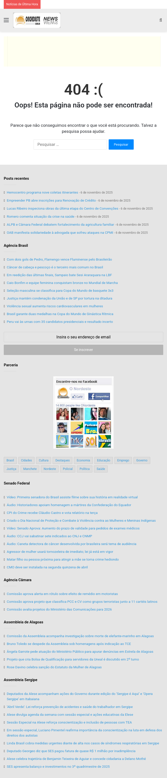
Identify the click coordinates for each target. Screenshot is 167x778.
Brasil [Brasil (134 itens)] (10, 460)
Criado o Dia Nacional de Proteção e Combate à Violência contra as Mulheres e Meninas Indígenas (81, 520)
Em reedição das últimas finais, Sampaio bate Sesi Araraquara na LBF (59, 275)
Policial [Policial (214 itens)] (68, 469)
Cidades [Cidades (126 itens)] (26, 460)
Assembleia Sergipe (20, 680)
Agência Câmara (18, 580)
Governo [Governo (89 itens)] (141, 460)
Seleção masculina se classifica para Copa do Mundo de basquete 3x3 (60, 290)
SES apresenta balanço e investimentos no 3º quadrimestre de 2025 (58, 766)
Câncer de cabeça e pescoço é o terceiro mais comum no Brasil (55, 267)
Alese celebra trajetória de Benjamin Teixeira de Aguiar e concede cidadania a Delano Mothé (76, 759)
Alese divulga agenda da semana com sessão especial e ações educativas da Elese (70, 714)
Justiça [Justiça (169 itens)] (11, 469)
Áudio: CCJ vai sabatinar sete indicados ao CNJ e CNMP (49, 536)
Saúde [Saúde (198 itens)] (101, 469)
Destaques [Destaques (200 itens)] (62, 460)
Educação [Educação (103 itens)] (103, 460)
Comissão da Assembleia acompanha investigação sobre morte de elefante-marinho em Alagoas (80, 636)
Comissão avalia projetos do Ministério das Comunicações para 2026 (59, 609)
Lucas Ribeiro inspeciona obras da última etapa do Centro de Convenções (62, 208)
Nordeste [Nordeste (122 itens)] (50, 469)
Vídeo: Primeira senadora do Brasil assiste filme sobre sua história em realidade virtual (72, 497)
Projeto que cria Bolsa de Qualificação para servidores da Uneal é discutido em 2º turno (73, 659)
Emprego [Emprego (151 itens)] (123, 460)
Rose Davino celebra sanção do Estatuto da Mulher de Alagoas (54, 667)
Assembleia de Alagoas (23, 622)
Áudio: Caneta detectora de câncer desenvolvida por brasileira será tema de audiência (71, 544)
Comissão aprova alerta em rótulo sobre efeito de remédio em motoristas (62, 594)
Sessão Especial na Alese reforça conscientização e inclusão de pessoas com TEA (69, 722)
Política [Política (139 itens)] (85, 469)
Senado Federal (17, 483)
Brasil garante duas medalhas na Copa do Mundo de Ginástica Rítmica (60, 314)
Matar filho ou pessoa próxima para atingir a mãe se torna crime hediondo (63, 559)
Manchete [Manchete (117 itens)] (30, 469)
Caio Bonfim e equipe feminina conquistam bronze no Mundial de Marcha (62, 283)
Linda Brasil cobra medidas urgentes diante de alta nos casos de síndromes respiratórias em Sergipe (83, 743)
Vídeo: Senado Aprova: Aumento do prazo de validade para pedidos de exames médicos (73, 528)
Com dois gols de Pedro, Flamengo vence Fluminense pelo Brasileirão (59, 259)
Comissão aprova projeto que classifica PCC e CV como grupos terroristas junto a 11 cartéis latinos (82, 602)
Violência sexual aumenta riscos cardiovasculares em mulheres (55, 306)
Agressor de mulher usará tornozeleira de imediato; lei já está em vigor (60, 552)
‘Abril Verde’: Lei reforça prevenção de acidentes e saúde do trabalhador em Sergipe (70, 707)
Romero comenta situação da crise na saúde (40, 216)
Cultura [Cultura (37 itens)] (43, 460)
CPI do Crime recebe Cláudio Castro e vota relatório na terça (52, 513)
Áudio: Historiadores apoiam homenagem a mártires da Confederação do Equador (69, 505)
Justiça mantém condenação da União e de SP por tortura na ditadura (59, 298)
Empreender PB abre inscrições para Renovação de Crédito (51, 200)
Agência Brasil (16, 245)
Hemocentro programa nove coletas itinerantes (42, 192)
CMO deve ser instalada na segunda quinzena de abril (47, 567)
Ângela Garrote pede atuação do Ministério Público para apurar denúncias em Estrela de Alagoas (80, 651)
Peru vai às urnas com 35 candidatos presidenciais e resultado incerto (60, 322)
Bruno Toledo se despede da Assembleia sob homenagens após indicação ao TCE (69, 644)
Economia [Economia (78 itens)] (83, 460)
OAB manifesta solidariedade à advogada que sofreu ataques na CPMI (60, 232)
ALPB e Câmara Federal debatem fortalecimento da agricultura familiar (60, 224)
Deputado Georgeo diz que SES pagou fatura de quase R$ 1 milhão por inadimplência (71, 751)
